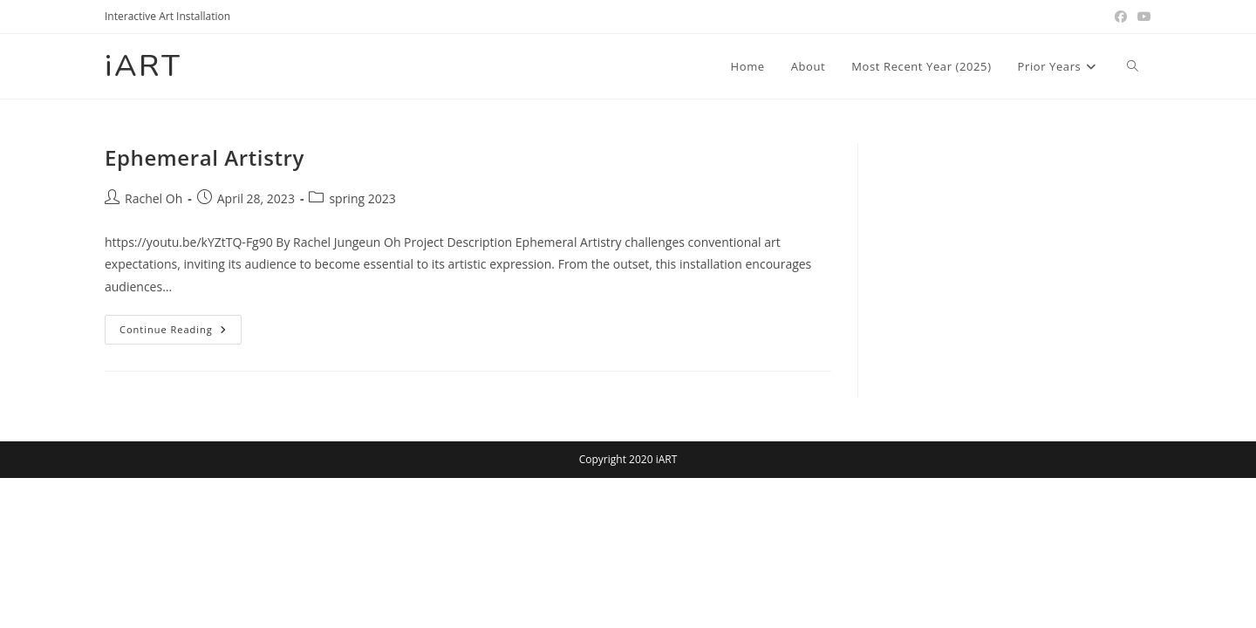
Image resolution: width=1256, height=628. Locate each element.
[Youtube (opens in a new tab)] (1141, 16)
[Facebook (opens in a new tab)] (1120, 16)
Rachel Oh (153, 198)
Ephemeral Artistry (204, 157)
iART (143, 65)
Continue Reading (180, 333)
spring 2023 (362, 198)
